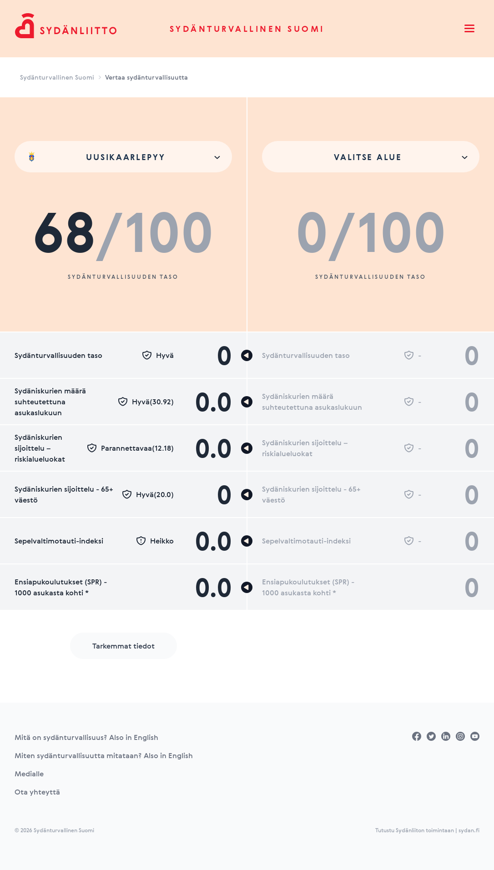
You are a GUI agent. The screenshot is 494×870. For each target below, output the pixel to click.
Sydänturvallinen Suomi (247, 28)
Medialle (29, 774)
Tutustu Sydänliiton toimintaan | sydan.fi (427, 830)
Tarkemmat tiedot (123, 646)
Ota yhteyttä (37, 792)
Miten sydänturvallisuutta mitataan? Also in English (104, 755)
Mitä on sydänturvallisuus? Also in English (86, 737)
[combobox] (123, 156)
